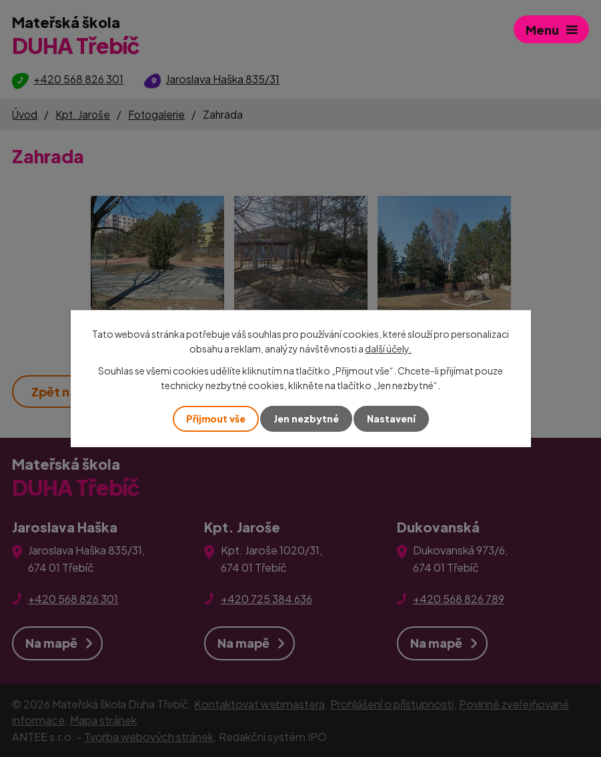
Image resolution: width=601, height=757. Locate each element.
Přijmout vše (215, 418)
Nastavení (391, 418)
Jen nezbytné (306, 418)
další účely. (388, 349)
